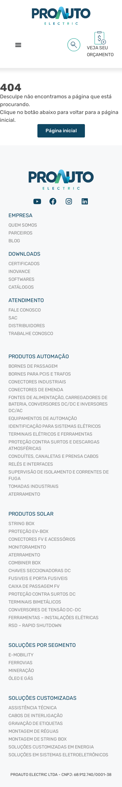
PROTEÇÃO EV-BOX (28, 531)
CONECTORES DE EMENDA (35, 390)
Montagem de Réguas (33, 731)
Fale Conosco (24, 310)
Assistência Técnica (32, 708)
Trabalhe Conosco (30, 333)
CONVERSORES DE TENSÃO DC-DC (44, 610)
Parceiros (20, 233)
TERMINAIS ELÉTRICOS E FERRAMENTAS (50, 434)
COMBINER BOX (24, 563)
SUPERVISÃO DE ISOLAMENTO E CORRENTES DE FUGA (58, 475)
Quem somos (22, 225)
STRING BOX (21, 523)
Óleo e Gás (20, 678)
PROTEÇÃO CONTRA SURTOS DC (41, 594)
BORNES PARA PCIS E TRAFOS (39, 374)
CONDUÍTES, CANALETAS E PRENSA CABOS (53, 456)
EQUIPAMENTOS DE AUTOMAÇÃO (42, 418)
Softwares (21, 279)
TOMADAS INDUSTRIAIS (33, 486)
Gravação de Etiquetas (35, 723)
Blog (14, 241)
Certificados (24, 263)
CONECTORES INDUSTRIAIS (37, 382)
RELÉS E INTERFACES (30, 464)
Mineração (21, 670)
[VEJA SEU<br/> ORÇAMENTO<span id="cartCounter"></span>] (100, 37)
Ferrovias (20, 663)
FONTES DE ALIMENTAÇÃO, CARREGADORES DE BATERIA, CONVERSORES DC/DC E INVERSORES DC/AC (58, 404)
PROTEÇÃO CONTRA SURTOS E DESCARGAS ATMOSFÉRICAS (54, 445)
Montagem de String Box (37, 739)
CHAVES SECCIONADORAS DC (39, 570)
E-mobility (21, 655)
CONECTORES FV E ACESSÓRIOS (41, 539)
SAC (12, 318)
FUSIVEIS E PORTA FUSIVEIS (38, 578)
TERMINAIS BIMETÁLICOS (34, 602)
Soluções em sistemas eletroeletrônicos (58, 755)
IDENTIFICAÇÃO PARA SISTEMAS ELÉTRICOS (54, 426)
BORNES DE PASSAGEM (33, 366)
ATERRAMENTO (24, 494)
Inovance (19, 271)
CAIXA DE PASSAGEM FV (34, 586)
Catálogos (21, 287)
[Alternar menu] (18, 44)
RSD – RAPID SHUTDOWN (34, 625)
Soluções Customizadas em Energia (51, 747)
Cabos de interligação (35, 715)
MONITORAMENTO (27, 547)
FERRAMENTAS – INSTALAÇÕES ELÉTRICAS (53, 617)
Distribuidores (26, 326)
